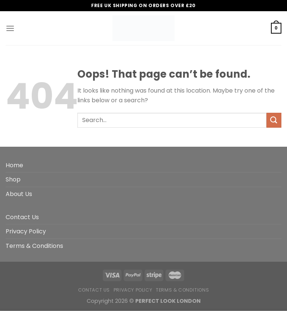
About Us (19, 194)
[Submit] (273, 120)
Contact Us (22, 217)
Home (14, 165)
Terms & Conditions (34, 246)
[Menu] (10, 28)
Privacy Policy (26, 231)
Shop (13, 179)
